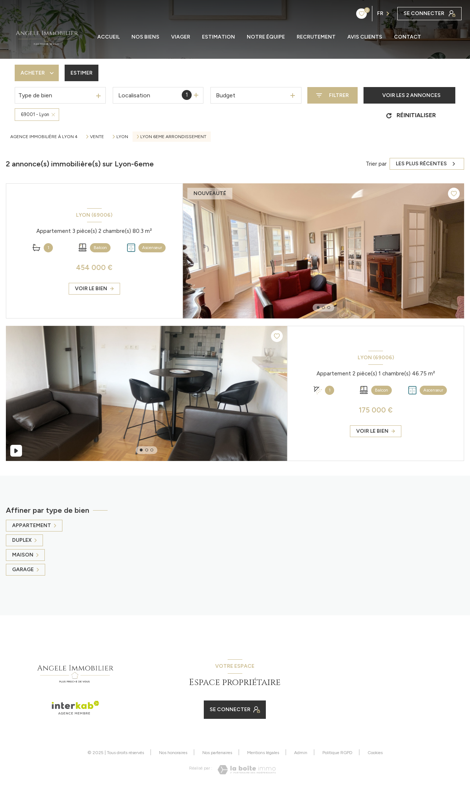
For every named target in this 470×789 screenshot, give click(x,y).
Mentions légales (263, 752)
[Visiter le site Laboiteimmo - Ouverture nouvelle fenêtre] (246, 769)
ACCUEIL (108, 37)
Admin (300, 752)
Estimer (81, 73)
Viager (180, 37)
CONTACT (407, 37)
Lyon (122, 136)
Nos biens (145, 37)
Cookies (375, 752)
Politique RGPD (337, 752)
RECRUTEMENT (316, 37)
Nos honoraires (173, 752)
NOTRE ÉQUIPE (266, 37)
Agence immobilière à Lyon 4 (43, 136)
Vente (97, 136)
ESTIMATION (218, 37)
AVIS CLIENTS (364, 37)
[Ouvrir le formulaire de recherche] (332, 95)
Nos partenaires (217, 752)
